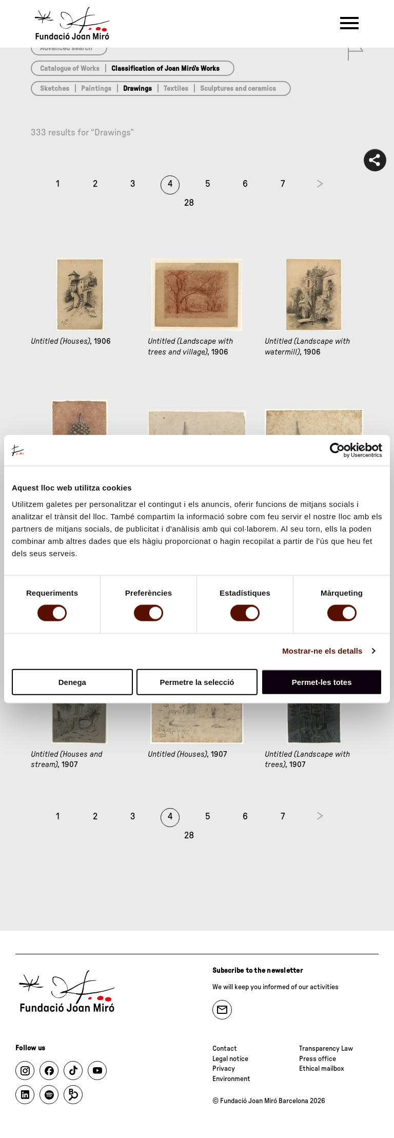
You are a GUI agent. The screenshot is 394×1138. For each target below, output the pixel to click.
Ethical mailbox (321, 1068)
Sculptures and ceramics (238, 88)
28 (189, 203)
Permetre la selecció (197, 681)
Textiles (176, 88)
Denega (72, 681)
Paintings (96, 88)
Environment (231, 1079)
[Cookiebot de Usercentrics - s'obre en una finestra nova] (337, 450)
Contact (224, 1048)
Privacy (223, 1068)
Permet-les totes (322, 681)
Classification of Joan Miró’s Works (165, 68)
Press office (317, 1059)
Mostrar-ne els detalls (322, 650)
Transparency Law (326, 1048)
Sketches (54, 88)
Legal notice (230, 1059)
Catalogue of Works (70, 68)
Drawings (137, 88)
